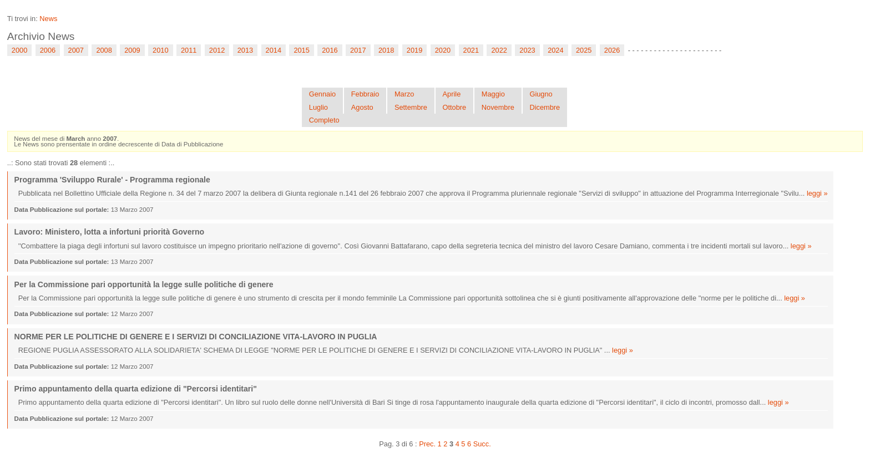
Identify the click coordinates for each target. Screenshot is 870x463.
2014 (273, 50)
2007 (76, 50)
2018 (386, 50)
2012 (217, 50)
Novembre (498, 107)
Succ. (482, 444)
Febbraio (365, 94)
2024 (555, 50)
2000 (19, 50)
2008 (104, 50)
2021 (471, 50)
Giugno (540, 94)
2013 (245, 50)
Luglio (318, 107)
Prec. (427, 444)
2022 (499, 50)
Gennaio (322, 94)
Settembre (410, 107)
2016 (329, 50)
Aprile (452, 94)
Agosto (362, 107)
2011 (188, 50)
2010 (160, 50)
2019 (414, 50)
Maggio (493, 94)
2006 (47, 50)
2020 (443, 50)
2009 (132, 50)
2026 (612, 50)
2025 (583, 50)
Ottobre (455, 107)
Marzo (404, 94)
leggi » (817, 193)
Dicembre (544, 107)
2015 (301, 50)
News (48, 18)
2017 (358, 50)
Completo (324, 120)
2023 (527, 50)
